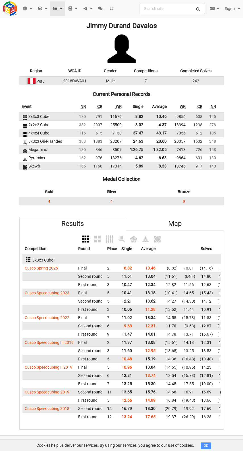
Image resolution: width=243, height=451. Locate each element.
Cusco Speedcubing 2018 (47, 408)
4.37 (163, 125)
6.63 (163, 158)
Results (72, 224)
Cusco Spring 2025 (41, 268)
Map (175, 224)
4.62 (139, 158)
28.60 (161, 141)
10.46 (161, 116)
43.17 (161, 133)
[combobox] (172, 8)
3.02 (139, 125)
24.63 (138, 141)
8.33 (163, 166)
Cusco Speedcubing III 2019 (49, 342)
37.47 (138, 133)
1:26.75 (136, 149)
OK (206, 446)
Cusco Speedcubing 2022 (47, 317)
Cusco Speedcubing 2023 (47, 293)
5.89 (139, 166)
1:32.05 (160, 149)
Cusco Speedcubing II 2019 (48, 367)
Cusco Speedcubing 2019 (47, 392)
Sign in (232, 8)
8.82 (139, 116)
